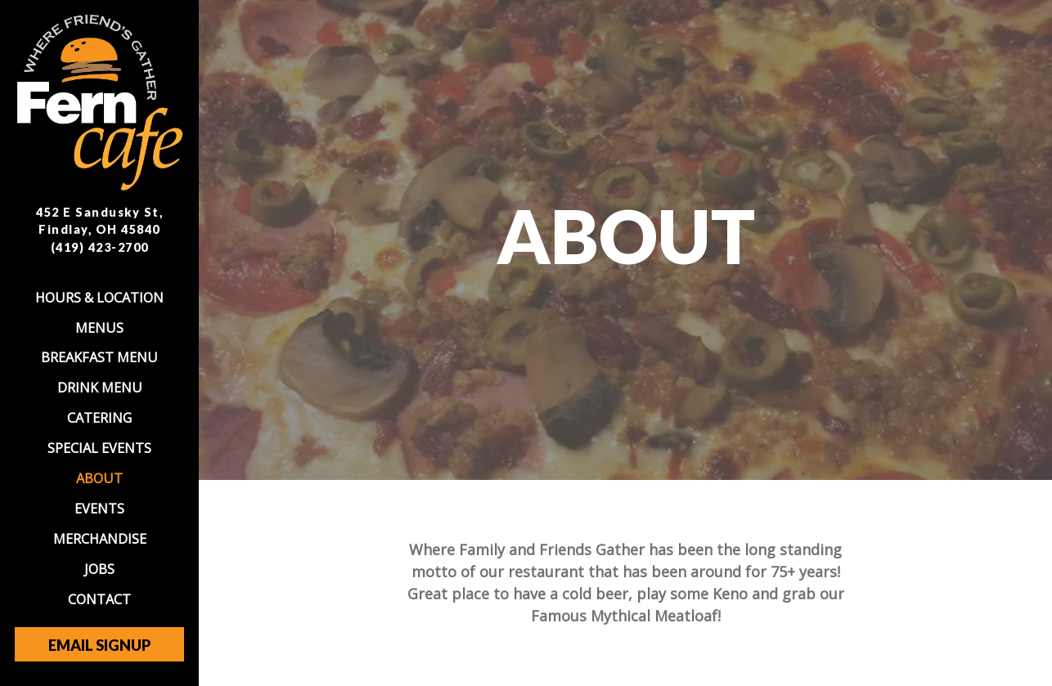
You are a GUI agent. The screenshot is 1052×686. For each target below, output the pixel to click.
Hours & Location (99, 298)
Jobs (99, 569)
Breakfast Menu (99, 357)
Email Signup (99, 645)
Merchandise (99, 539)
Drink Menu (99, 388)
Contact (99, 599)
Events (99, 509)
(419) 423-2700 (100, 247)
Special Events (99, 448)
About (99, 478)
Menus (99, 328)
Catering (99, 418)
